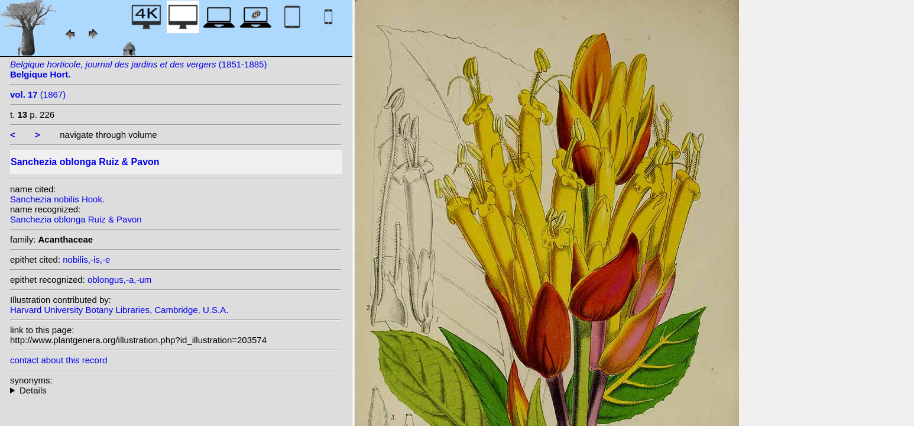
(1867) (38, 94)
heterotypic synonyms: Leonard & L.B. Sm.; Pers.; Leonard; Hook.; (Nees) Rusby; (175, 390)
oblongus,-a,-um (119, 280)
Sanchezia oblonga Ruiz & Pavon (76, 219)
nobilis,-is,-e (86, 259)
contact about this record (58, 360)
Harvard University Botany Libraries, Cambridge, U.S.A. (119, 310)
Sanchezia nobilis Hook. (57, 199)
